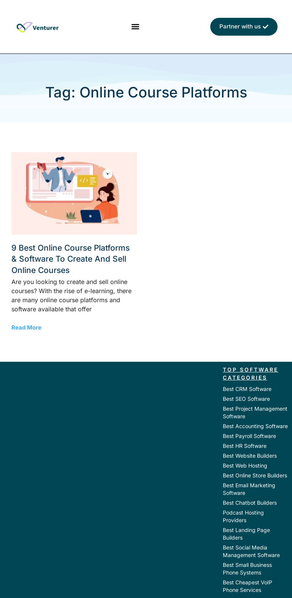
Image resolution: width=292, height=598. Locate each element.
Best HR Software (245, 446)
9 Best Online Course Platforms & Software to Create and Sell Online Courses (70, 259)
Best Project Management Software (255, 412)
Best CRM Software (247, 389)
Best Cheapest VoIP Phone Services (247, 586)
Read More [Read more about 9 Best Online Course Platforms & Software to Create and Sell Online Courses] (26, 327)
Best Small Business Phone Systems (247, 569)
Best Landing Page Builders (246, 534)
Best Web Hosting (245, 465)
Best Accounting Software (255, 426)
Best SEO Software (246, 399)
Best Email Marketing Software (249, 489)
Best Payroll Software (249, 436)
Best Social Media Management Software (251, 551)
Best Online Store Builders (255, 475)
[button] (135, 26)
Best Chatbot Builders (250, 502)
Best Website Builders (250, 455)
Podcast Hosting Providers (243, 516)
